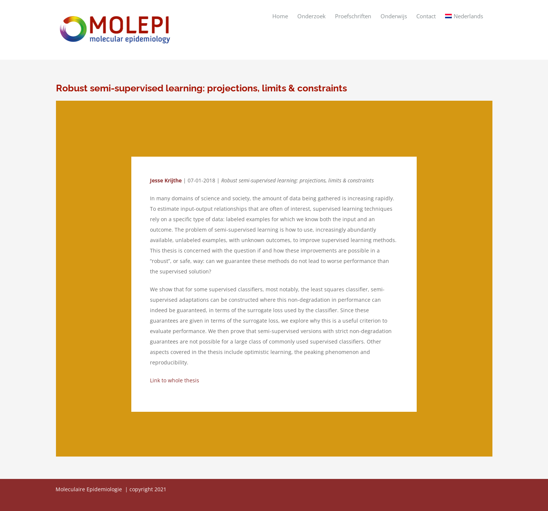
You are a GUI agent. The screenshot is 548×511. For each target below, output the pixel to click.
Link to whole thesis (174, 380)
